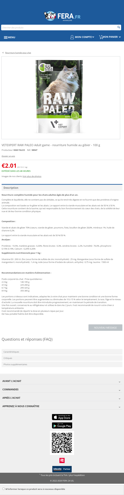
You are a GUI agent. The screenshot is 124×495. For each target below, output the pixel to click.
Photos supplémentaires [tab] (15, 364)
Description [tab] (11, 188)
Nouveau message (105, 327)
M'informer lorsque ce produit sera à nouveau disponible (33, 489)
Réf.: (29, 150)
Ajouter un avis (8, 156)
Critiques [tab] (8, 358)
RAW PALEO (19, 150)
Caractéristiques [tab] (11, 351)
